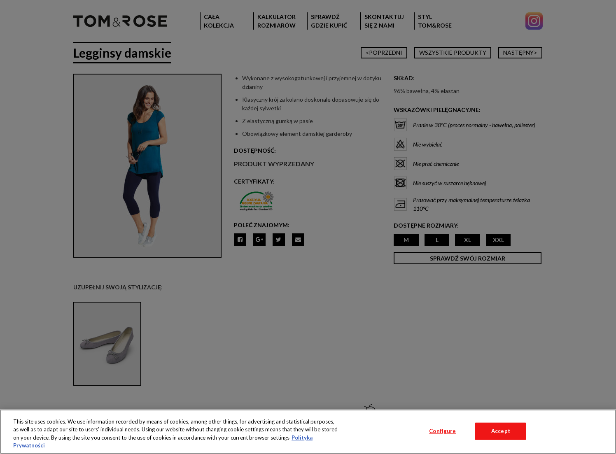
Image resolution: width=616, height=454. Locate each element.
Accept (500, 431)
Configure (442, 431)
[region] (308, 432)
